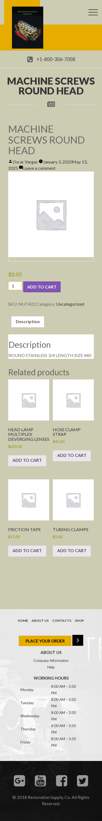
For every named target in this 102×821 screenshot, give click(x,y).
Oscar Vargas (25, 161)
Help (51, 667)
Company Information (51, 660)
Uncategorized (70, 304)
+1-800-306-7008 (55, 59)
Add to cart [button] (27, 460)
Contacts (61, 620)
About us (40, 620)
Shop (79, 620)
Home (23, 620)
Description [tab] (28, 321)
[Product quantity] (15, 285)
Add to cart (42, 286)
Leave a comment (39, 168)
